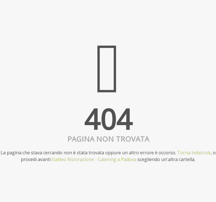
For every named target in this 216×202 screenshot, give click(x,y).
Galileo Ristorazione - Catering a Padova (94, 159)
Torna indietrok (194, 153)
